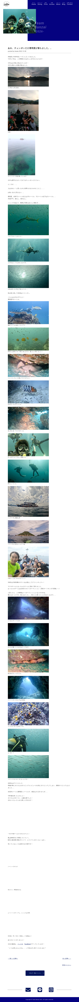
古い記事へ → (66, 958)
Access (51, 3)
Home (34, 3)
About (58, 3)
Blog (63, 3)
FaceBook (27, 944)
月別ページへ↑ (66, 965)
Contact (70, 3)
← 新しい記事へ (13, 958)
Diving (40, 3)
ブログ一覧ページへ (35, 973)
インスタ (20, 944)
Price (46, 3)
